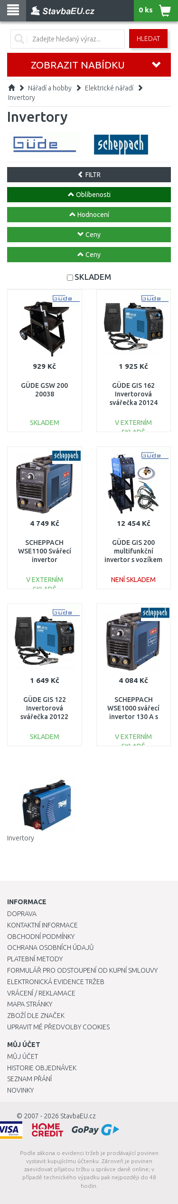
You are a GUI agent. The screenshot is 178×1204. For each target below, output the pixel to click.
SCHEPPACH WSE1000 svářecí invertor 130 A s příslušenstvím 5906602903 (133, 717)
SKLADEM (93, 276)
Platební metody (35, 959)
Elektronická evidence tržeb (55, 982)
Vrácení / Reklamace (41, 993)
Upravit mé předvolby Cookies (58, 1027)
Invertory (21, 97)
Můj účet (22, 1056)
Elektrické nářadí (109, 88)
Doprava (22, 914)
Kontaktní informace (42, 925)
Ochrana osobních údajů (50, 947)
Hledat (148, 38)
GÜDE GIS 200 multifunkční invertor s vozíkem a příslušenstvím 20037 (133, 560)
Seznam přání (29, 1079)
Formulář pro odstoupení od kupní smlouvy (82, 970)
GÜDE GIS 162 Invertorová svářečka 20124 (134, 394)
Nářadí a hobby (50, 88)
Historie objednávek (41, 1068)
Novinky (20, 1090)
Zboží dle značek (36, 1015)
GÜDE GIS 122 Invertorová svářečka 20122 (44, 708)
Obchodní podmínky (41, 936)
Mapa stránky (29, 1004)
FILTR (89, 174)
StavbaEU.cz (78, 1116)
